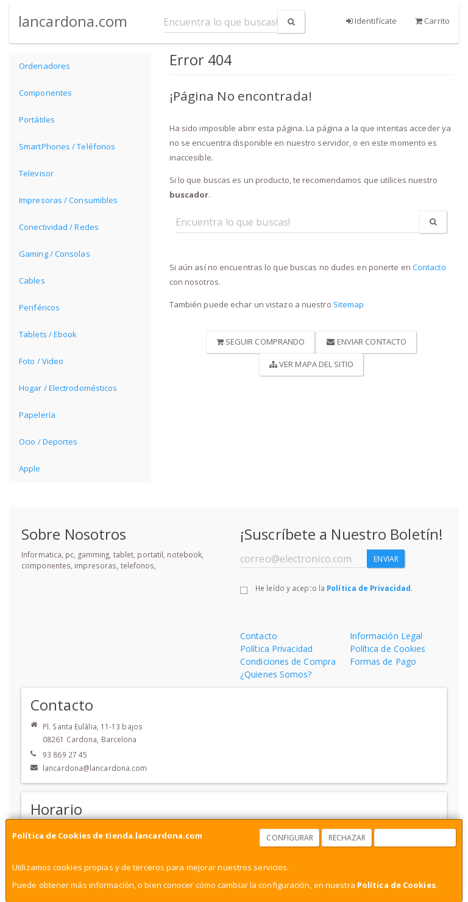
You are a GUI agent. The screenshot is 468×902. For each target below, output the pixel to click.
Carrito (432, 20)
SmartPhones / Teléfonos (67, 146)
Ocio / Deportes (48, 441)
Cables (32, 280)
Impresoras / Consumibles (68, 200)
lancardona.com (72, 21)
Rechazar (347, 837)
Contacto (429, 267)
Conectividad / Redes (59, 226)
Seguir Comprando (260, 341)
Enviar (386, 559)
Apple (30, 468)
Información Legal (386, 636)
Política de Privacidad (369, 588)
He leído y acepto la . (334, 588)
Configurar (289, 837)
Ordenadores (44, 65)
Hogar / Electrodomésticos (68, 387)
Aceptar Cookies (415, 837)
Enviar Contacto (366, 341)
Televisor (36, 173)
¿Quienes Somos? (276, 674)
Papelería (37, 414)
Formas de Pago (383, 661)
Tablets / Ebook (48, 334)
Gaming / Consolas (54, 253)
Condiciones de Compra (288, 661)
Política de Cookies (396, 884)
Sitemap (348, 304)
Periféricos (39, 307)
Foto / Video (41, 361)
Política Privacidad (276, 648)
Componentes (45, 92)
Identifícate (371, 20)
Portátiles (37, 119)
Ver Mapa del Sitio (311, 364)
